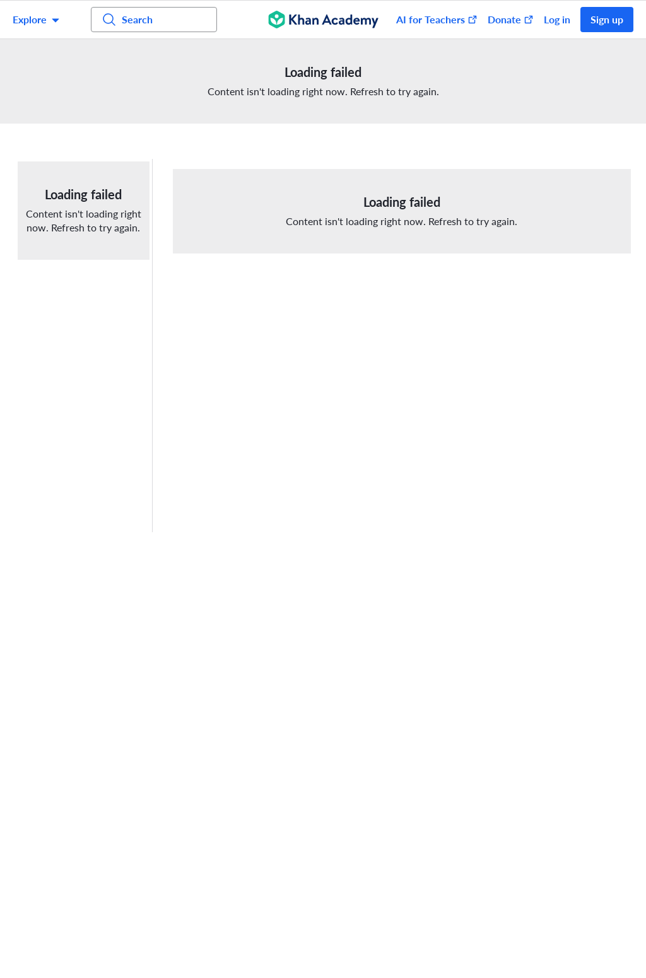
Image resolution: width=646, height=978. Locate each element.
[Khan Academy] (323, 19)
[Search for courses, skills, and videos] (154, 19)
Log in (557, 19)
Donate (511, 19)
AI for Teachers (437, 19)
